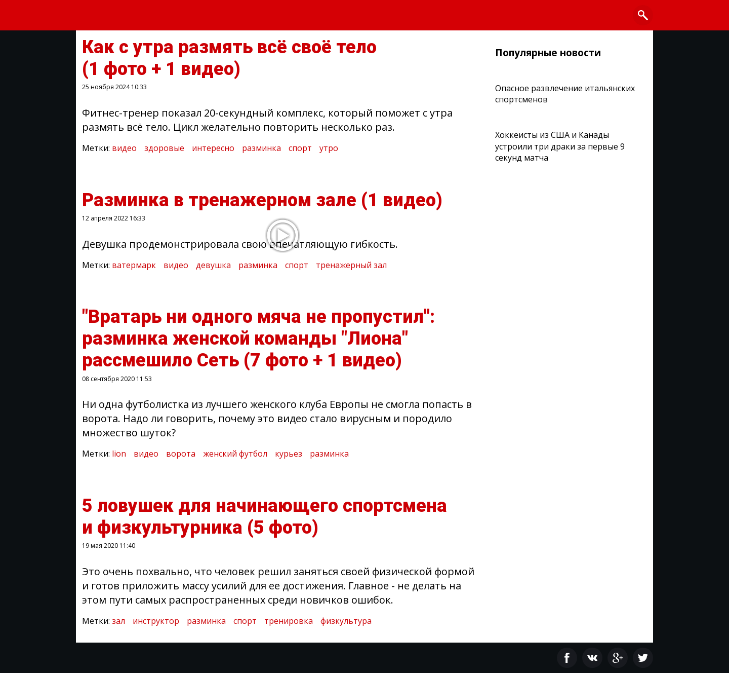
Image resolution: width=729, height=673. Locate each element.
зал (118, 620)
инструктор (156, 620)
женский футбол (235, 453)
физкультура (346, 620)
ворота (180, 453)
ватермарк (134, 265)
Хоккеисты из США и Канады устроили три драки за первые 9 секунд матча (560, 146)
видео (124, 148)
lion (119, 453)
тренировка (288, 620)
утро (328, 148)
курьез (288, 453)
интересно (213, 148)
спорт (300, 148)
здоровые (164, 148)
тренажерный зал (351, 265)
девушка (213, 265)
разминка (261, 148)
